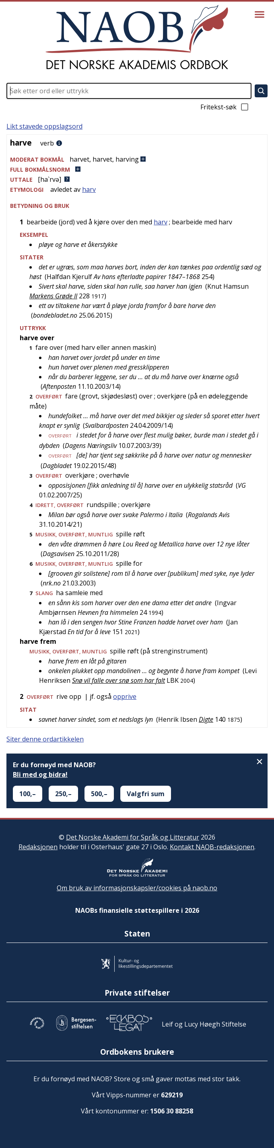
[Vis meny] (259, 14)
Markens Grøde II (53, 296)
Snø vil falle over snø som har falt (118, 680)
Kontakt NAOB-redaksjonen (212, 846)
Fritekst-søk (224, 107)
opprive (124, 696)
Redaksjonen (38, 846)
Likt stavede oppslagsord (44, 126)
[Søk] (261, 90)
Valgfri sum (146, 793)
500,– (99, 793)
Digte (206, 719)
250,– (63, 793)
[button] (137, 159)
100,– (27, 793)
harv (89, 189)
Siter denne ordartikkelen (45, 739)
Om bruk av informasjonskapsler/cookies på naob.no (137, 887)
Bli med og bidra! (40, 774)
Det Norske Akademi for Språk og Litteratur (132, 837)
